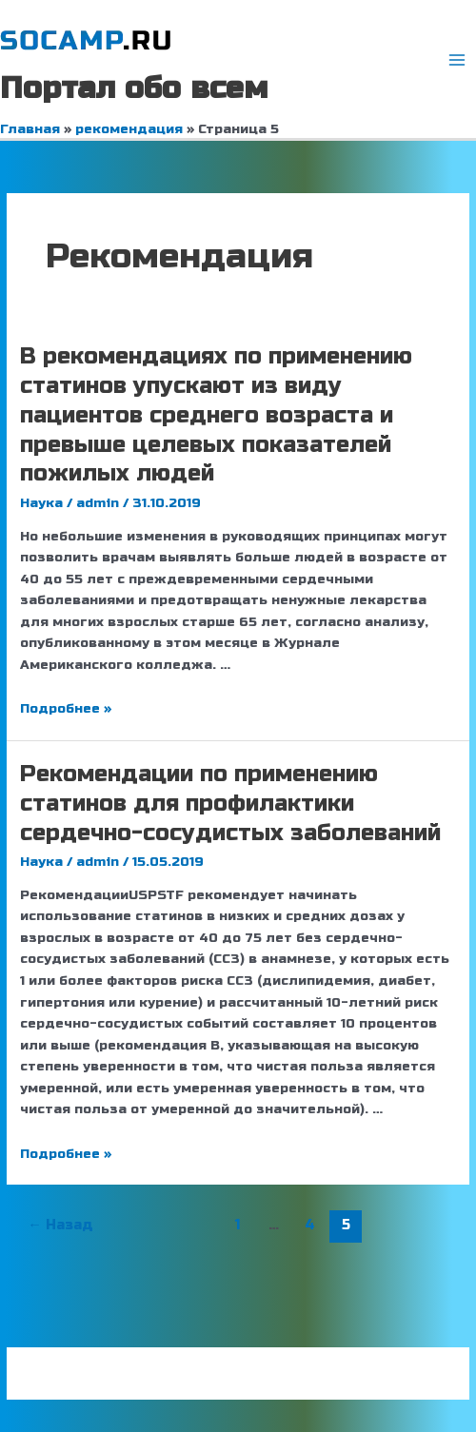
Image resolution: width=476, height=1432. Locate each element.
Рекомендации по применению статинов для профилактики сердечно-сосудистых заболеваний (230, 803)
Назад (60, 1224)
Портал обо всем (134, 88)
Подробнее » (65, 708)
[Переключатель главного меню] (457, 60)
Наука (41, 503)
